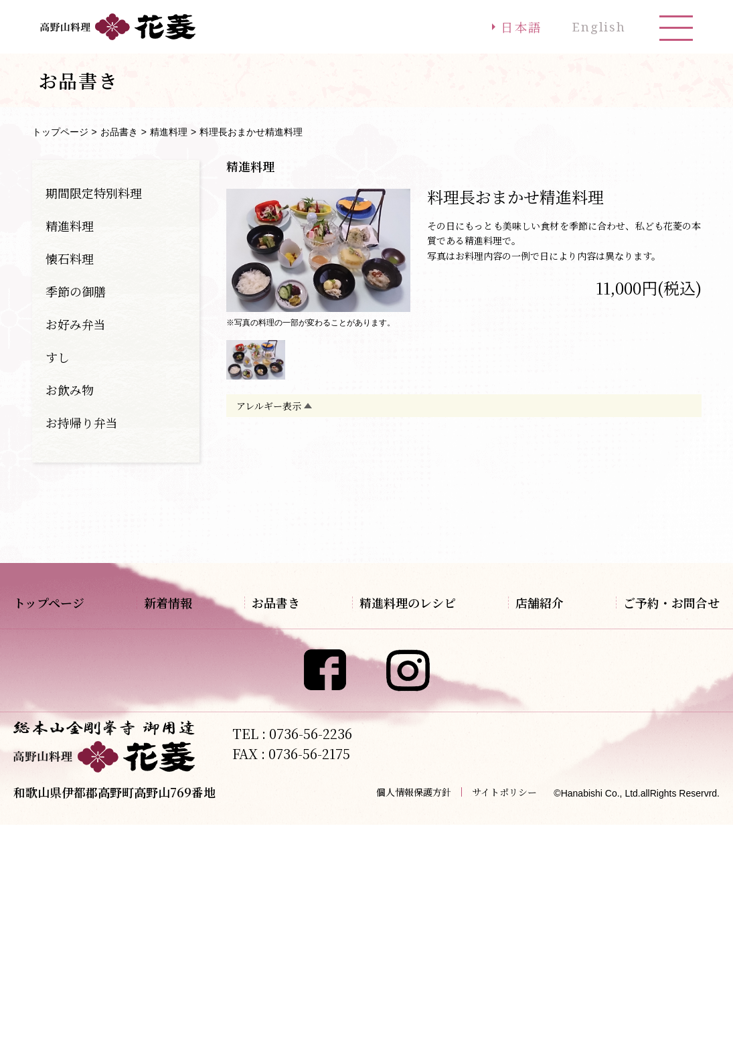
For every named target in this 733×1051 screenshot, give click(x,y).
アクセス (544, 627)
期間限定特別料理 (94, 192)
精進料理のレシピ (422, 602)
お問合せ (644, 651)
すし (58, 357)
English (597, 26)
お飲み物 (70, 389)
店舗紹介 (547, 602)
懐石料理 (70, 258)
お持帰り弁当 (82, 422)
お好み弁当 (76, 324)
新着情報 (161, 602)
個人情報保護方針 (413, 1018)
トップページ (60, 132)
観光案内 (544, 651)
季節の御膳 (76, 291)
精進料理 (168, 132)
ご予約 (639, 627)
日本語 (516, 26)
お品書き (119, 132)
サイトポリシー (504, 1018)
